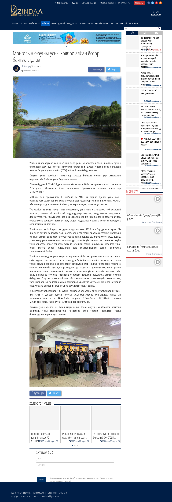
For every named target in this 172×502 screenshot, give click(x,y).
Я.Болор (26, 66)
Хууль (53, 24)
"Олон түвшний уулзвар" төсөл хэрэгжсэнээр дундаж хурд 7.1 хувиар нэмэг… (143, 177)
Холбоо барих (38, 492)
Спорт (83, 24)
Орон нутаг (134, 24)
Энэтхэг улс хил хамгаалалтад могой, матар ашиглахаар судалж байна (143, 111)
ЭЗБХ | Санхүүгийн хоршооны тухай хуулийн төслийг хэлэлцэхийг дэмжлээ (143, 61)
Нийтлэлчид (61, 2)
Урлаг (90, 24)
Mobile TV (139, 2)
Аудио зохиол (107, 2)
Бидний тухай (52, 492)
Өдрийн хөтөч (101, 24)
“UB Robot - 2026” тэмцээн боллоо (143, 92)
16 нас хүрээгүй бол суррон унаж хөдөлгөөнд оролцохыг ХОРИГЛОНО (143, 43)
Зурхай (123, 24)
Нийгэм (45, 24)
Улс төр (23, 24)
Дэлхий (61, 24)
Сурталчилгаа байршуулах (20, 492)
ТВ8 (75, 2)
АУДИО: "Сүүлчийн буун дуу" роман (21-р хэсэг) (143, 141)
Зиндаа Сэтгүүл (124, 2)
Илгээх (41, 479)
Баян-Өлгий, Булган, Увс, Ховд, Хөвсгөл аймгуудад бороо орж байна (143, 159)
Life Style (114, 24)
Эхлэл (15, 24)
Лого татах (63, 492)
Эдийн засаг (34, 24)
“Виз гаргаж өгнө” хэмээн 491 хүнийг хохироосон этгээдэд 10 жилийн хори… (143, 127)
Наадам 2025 (72, 24)
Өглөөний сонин (89, 2)
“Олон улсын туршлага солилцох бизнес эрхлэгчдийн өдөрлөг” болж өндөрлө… (143, 79)
